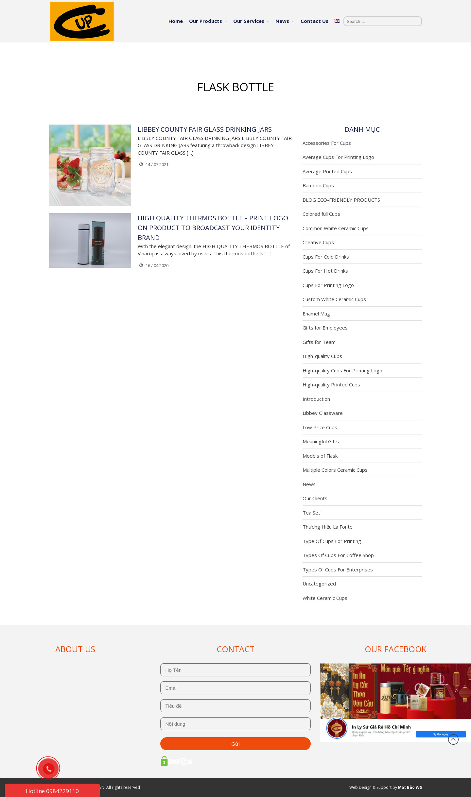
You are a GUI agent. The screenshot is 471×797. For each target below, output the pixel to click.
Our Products (205, 21)
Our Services (248, 21)
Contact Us (314, 21)
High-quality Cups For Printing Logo (342, 370)
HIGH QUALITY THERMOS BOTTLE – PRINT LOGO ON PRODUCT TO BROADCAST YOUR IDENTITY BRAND (213, 227)
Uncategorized (319, 583)
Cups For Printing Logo (328, 285)
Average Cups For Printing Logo (338, 157)
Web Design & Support (370, 787)
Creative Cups (318, 242)
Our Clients (315, 498)
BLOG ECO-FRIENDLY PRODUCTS (341, 199)
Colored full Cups (321, 214)
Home (175, 21)
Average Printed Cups (327, 171)
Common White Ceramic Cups (336, 228)
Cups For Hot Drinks (325, 270)
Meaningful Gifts (321, 441)
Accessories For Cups (327, 143)
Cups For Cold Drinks (326, 256)
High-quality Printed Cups (331, 384)
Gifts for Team (319, 342)
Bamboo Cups (318, 185)
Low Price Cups (320, 427)
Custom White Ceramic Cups (334, 299)
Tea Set (311, 512)
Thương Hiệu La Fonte (328, 526)
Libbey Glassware (323, 413)
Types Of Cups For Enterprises (338, 569)
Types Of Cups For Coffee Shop (338, 555)
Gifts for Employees (325, 327)
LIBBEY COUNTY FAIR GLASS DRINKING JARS (205, 129)
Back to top (453, 739)
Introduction (316, 399)
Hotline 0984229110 (52, 791)
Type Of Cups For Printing (332, 541)
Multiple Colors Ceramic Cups (335, 469)
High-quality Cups (322, 356)
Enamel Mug (316, 313)
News (282, 21)
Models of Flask (320, 455)
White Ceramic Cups (325, 598)
